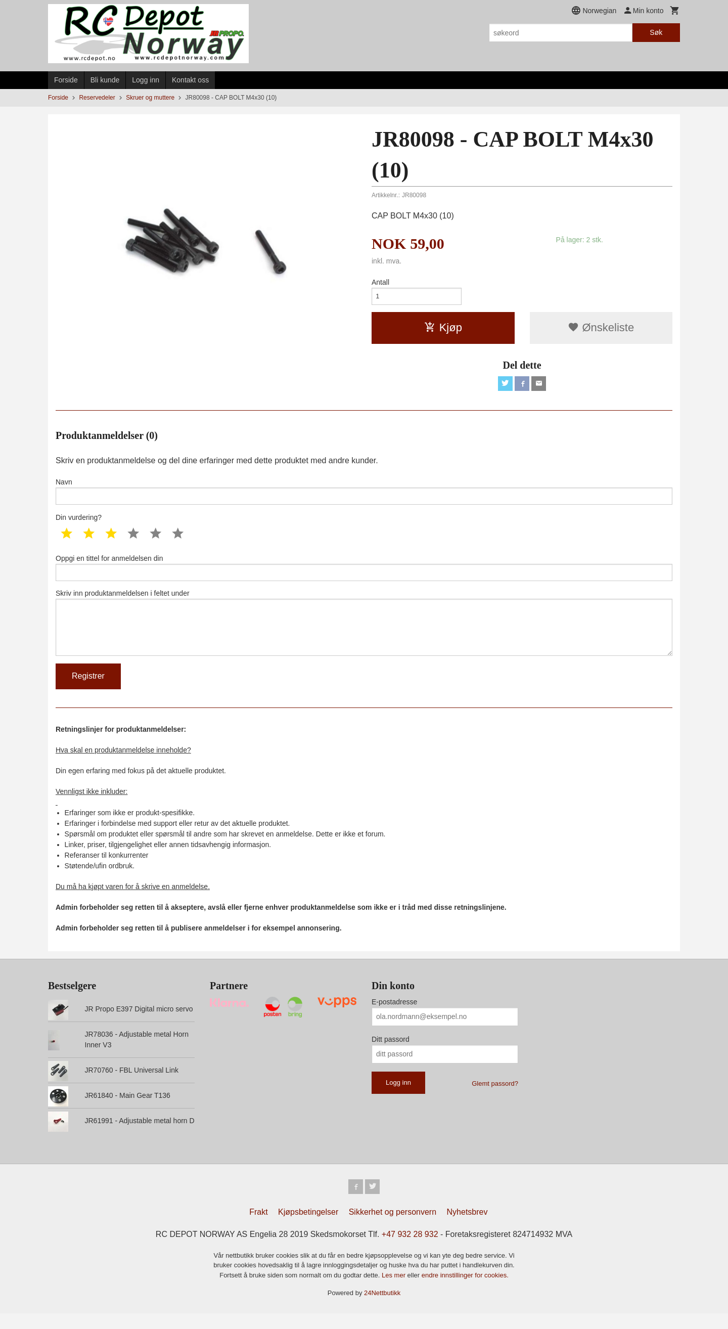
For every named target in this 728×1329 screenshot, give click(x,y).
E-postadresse (394, 1016)
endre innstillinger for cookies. (465, 1291)
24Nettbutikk (382, 1308)
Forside (66, 80)
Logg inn (145, 80)
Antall (380, 282)
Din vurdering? (79, 523)
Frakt (258, 1227)
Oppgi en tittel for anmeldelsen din (364, 574)
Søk (656, 32)
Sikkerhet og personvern (392, 1227)
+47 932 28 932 (410, 1250)
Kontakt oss (190, 80)
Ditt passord (391, 1053)
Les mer (394, 1291)
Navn (364, 496)
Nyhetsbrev (467, 1227)
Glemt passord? (495, 1097)
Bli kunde (105, 80)
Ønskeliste (601, 330)
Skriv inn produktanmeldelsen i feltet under (364, 634)
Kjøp (443, 330)
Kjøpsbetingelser (308, 1227)
